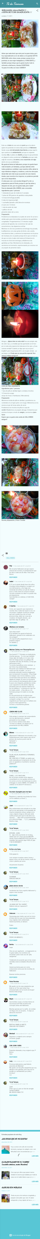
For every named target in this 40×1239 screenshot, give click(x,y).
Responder (13, 577)
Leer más (35, 1156)
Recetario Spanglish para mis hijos (20, 792)
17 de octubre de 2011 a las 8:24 (22, 566)
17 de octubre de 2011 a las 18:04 (19, 830)
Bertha (11, 944)
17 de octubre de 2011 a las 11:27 (19, 629)
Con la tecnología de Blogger (20, 1235)
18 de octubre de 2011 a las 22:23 (22, 1061)
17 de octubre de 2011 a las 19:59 (25, 913)
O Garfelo (12, 606)
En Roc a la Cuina (15, 849)
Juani (11, 806)
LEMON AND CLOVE (15, 712)
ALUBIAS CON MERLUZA (12, 1187)
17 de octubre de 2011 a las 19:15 (19, 901)
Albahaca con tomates (16, 627)
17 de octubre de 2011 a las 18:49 (19, 887)
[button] (37, 10)
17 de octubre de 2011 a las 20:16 (19, 934)
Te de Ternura (13, 750)
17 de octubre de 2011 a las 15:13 (19, 772)
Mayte (11, 999)
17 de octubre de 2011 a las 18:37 (19, 851)
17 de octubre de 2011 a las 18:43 (19, 874)
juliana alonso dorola (16, 886)
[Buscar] (37, 4)
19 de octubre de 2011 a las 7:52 (19, 1084)
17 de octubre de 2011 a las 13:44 (24, 732)
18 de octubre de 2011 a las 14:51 (24, 1033)
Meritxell (12, 1034)
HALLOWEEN (10, 558)
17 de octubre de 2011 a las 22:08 (23, 944)
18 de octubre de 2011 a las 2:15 (19, 983)
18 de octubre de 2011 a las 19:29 (19, 1047)
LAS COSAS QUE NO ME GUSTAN (14, 1139)
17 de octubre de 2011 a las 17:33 (19, 793)
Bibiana (11, 732)
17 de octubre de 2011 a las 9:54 (25, 606)
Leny (10, 1061)
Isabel (11, 581)
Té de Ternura (14, 4)
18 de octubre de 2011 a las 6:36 (19, 1021)
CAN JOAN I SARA (15, 1046)
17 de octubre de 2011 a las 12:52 (19, 651)
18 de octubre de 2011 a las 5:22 (23, 999)
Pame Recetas (14, 981)
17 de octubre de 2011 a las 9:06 (23, 581)
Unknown (12, 913)
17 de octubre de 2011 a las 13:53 (19, 752)
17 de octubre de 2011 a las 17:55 (23, 805)
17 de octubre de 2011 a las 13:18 (19, 713)
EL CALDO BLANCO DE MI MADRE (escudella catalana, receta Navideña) (15, 1163)
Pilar (10, 566)
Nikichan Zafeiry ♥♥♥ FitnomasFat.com (22, 650)
